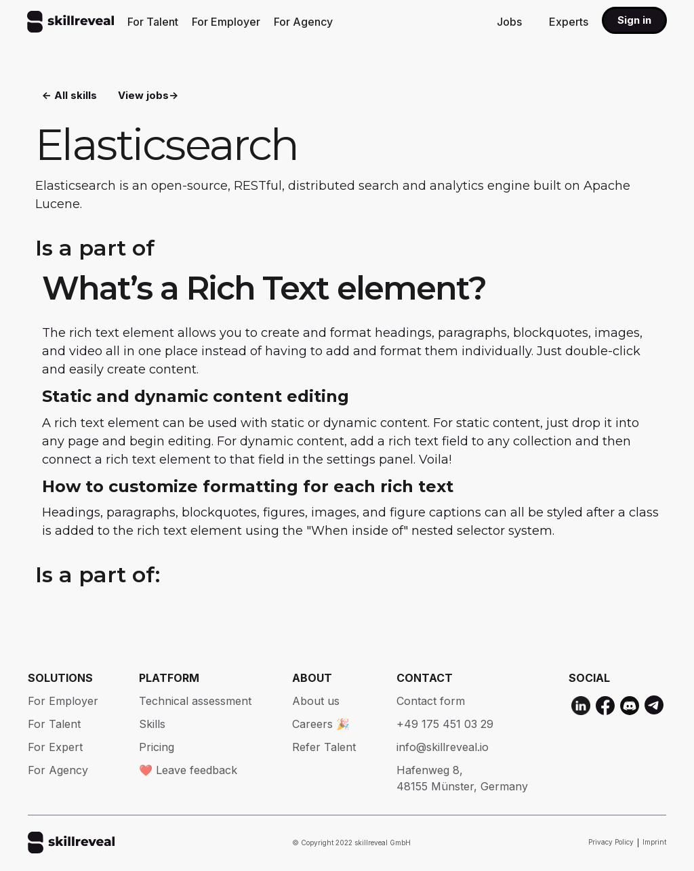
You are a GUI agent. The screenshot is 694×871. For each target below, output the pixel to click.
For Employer (226, 21)
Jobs (509, 21)
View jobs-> (148, 95)
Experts (568, 21)
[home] (70, 22)
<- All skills (69, 95)
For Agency (303, 21)
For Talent (152, 21)
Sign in (634, 20)
